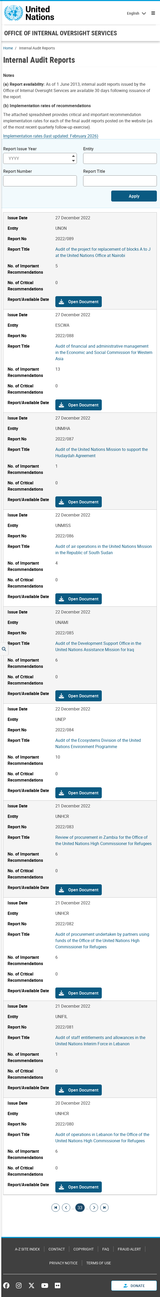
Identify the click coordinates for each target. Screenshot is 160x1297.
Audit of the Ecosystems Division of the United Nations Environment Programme (98, 743)
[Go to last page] (104, 1207)
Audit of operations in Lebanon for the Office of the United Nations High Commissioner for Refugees (102, 1138)
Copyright (83, 1249)
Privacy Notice (63, 1262)
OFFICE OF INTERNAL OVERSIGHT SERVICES (60, 33)
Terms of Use (98, 1262)
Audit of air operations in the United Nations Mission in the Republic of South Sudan (103, 549)
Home (8, 47)
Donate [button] (134, 1285)
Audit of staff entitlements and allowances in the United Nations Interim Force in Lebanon (100, 1041)
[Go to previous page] (66, 1207)
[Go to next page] (94, 1207)
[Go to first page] (55, 1207)
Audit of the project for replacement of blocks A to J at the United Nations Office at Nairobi (103, 252)
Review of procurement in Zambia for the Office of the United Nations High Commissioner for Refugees (103, 840)
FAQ (105, 1249)
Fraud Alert (129, 1249)
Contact (57, 1249)
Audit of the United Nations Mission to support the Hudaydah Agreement (101, 452)
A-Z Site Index (27, 1249)
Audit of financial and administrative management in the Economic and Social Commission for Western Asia (103, 352)
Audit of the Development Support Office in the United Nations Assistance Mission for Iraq (98, 646)
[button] (78, 301)
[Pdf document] (54, 136)
